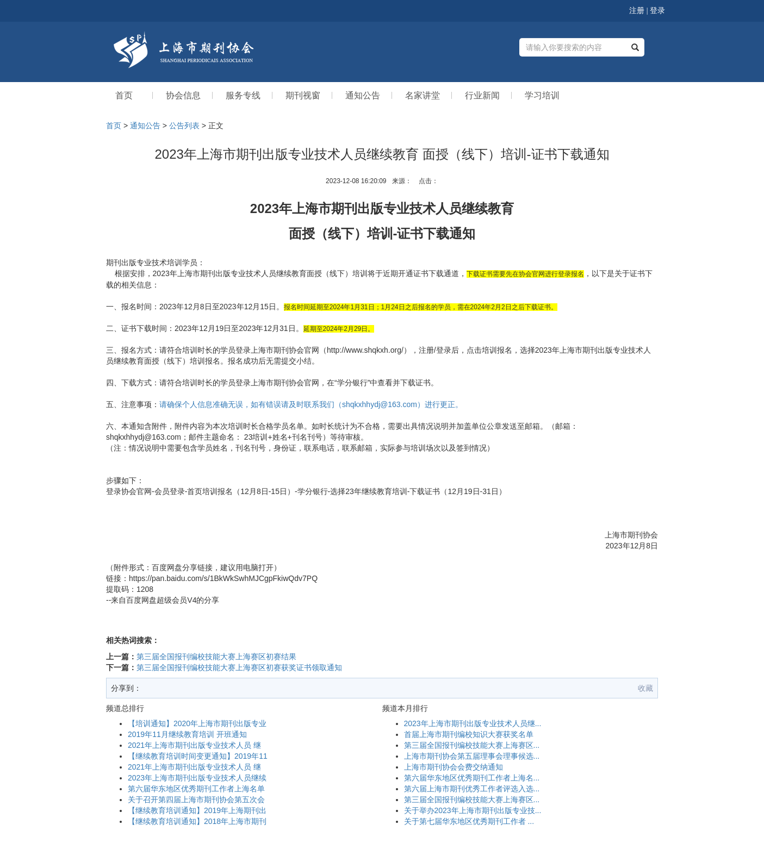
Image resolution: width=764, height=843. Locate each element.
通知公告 (145, 125)
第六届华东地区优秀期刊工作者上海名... (472, 777)
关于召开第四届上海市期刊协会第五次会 (196, 799)
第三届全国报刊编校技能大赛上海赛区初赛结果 (216, 656)
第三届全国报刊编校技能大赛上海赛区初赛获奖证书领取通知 (239, 667)
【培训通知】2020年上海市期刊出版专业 (197, 723)
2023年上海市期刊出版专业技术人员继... (473, 723)
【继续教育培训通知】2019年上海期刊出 (197, 810)
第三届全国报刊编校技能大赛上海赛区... (472, 745)
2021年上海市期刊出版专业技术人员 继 (194, 745)
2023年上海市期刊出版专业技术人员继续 (197, 777)
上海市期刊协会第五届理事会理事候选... (472, 756)
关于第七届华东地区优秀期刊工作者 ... (469, 821)
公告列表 (184, 125)
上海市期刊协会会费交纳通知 (453, 767)
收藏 (645, 688)
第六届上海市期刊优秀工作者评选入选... (472, 788)
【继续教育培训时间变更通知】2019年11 (198, 756)
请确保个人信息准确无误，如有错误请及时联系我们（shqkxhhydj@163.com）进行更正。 (311, 404)
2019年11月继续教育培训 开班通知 (187, 734)
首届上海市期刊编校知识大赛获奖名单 (468, 734)
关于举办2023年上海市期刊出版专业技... (473, 810)
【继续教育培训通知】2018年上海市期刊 (197, 821)
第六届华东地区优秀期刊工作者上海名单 (196, 788)
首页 (113, 125)
